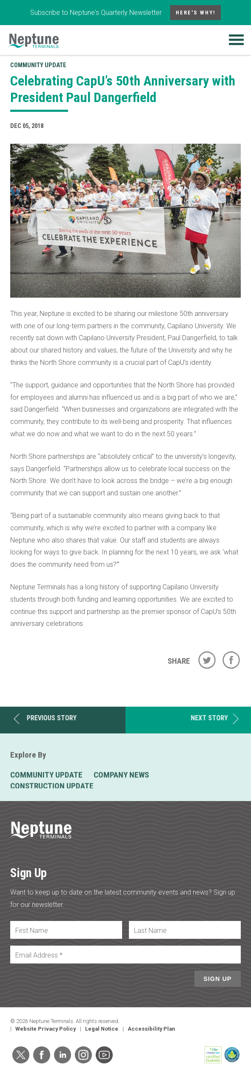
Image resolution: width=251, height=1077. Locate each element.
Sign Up (217, 978)
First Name (31, 930)
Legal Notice (101, 1029)
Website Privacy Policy (45, 1029)
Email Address (39, 955)
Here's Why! (196, 12)
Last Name (150, 930)
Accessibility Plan (151, 1029)
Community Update (38, 65)
